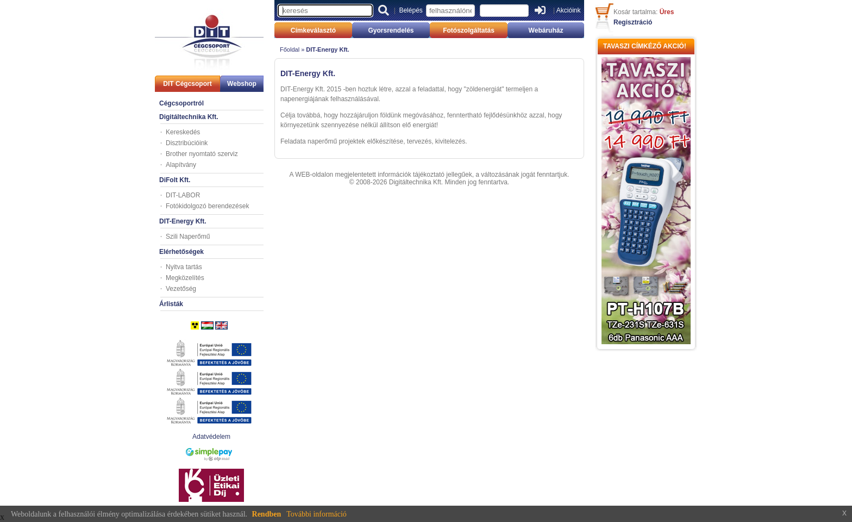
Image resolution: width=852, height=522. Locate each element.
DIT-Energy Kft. (182, 221)
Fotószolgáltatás (468, 30)
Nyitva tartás (184, 267)
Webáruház (546, 30)
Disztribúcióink (187, 143)
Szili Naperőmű (188, 236)
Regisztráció (632, 22)
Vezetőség (181, 289)
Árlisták (171, 304)
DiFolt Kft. (174, 180)
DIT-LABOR (183, 195)
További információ (316, 514)
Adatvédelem (211, 436)
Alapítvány (181, 165)
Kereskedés (183, 132)
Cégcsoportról (181, 103)
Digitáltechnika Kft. (188, 117)
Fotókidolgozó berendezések (207, 206)
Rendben (266, 514)
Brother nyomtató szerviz (202, 154)
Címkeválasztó (313, 30)
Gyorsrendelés (391, 30)
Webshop (241, 84)
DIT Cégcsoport (187, 84)
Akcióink (568, 10)
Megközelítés (185, 278)
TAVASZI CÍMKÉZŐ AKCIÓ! (644, 46)
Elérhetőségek (181, 252)
